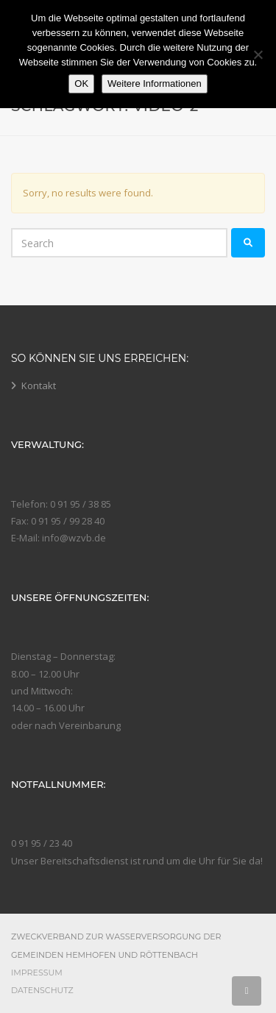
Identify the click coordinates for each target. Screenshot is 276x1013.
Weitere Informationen (154, 83)
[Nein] (257, 54)
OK (81, 83)
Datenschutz (42, 990)
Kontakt (38, 385)
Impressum (37, 972)
